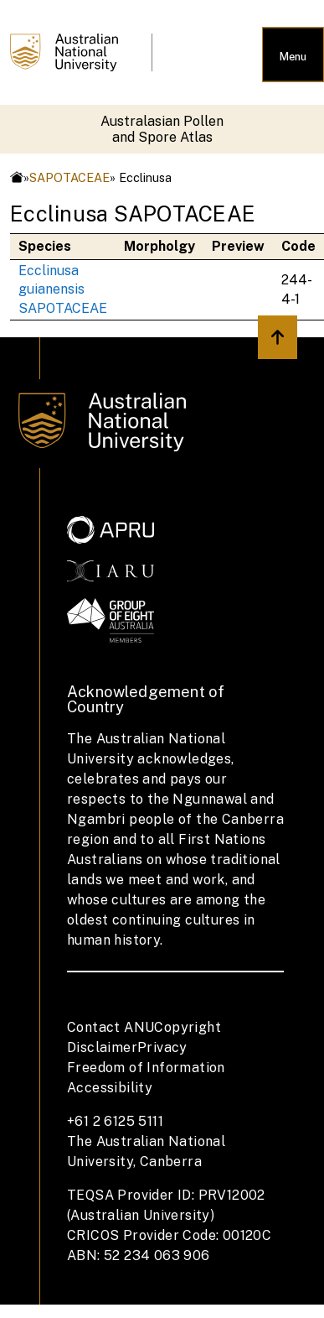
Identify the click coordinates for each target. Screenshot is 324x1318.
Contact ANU (110, 1027)
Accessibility (109, 1088)
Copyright (187, 1027)
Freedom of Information (146, 1068)
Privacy (162, 1047)
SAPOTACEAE (69, 177)
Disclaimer (102, 1047)
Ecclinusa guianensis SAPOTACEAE (62, 289)
